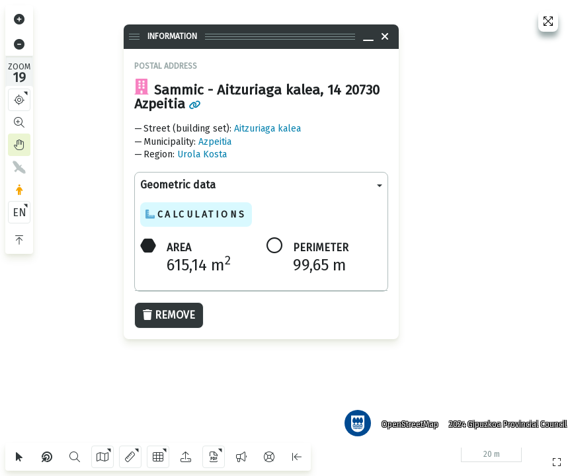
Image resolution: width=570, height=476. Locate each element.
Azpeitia (214, 141)
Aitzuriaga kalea (267, 128)
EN (19, 212)
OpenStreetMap (405, 419)
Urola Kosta (202, 154)
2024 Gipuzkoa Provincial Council (503, 419)
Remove (169, 315)
